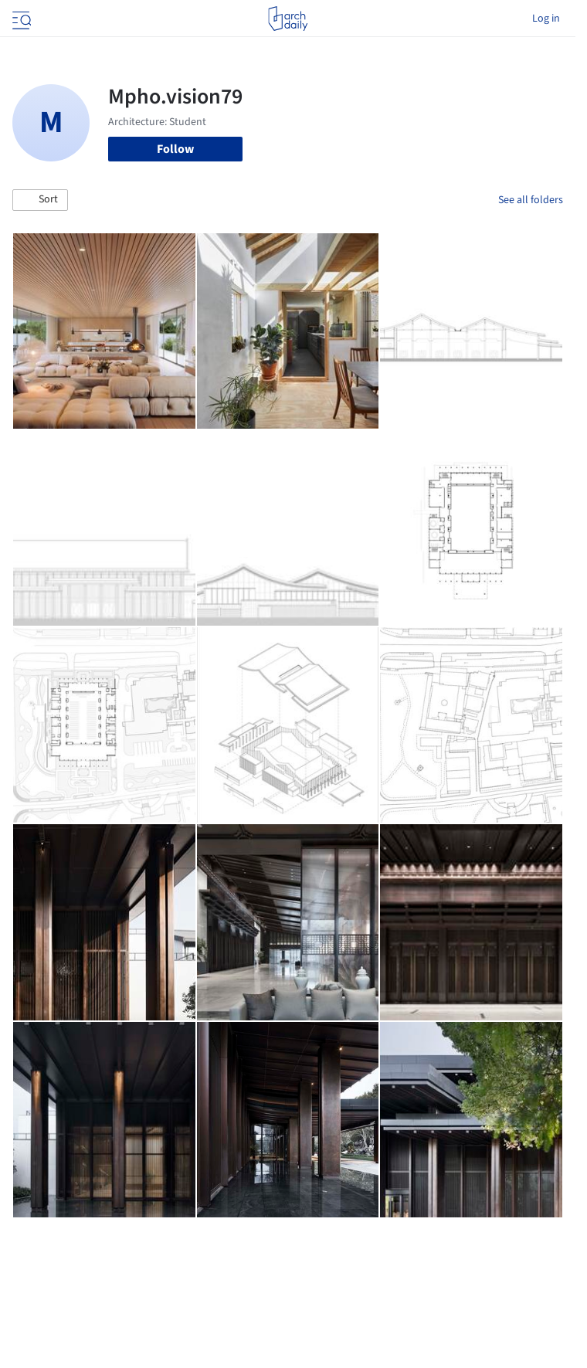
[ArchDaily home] (287, 18)
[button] (40, 200)
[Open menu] (20, 18)
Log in (546, 18)
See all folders (530, 200)
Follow (175, 149)
